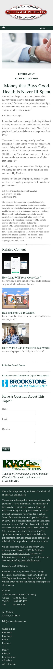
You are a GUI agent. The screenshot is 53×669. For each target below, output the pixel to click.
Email (4, 419)
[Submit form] (6, 449)
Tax (4, 646)
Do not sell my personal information (23, 560)
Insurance (6, 643)
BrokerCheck (20, 495)
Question (6, 429)
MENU (42, 28)
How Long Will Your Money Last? (22, 277)
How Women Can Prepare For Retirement (25, 347)
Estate (5, 639)
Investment (7, 636)
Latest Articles (8, 657)
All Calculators (9, 664)
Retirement (7, 632)
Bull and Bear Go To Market (18, 312)
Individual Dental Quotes (13, 365)
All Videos (7, 660)
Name (4, 409)
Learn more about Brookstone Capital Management (25, 375)
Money (5, 650)
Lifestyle (6, 653)
